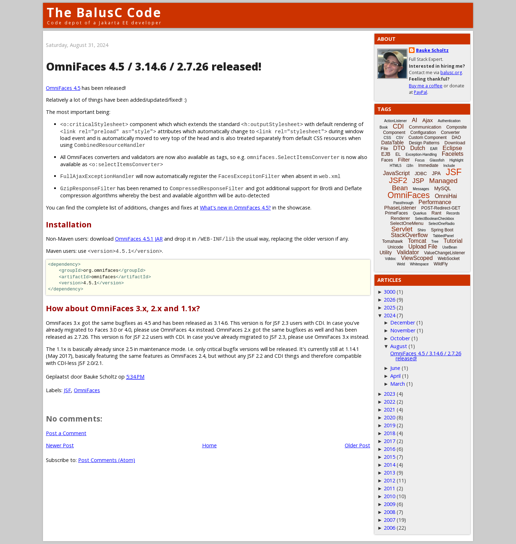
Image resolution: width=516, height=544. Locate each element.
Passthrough (403, 203)
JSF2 (398, 180)
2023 (389, 393)
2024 (389, 315)
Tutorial (453, 241)
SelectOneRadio (442, 224)
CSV (399, 138)
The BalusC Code (104, 12)
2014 (389, 464)
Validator (408, 252)
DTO (399, 148)
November (402, 330)
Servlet (401, 229)
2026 (389, 299)
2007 (389, 519)
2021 (389, 409)
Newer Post (60, 445)
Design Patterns (424, 142)
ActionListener (395, 121)
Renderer (400, 218)
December (402, 322)
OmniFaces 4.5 (63, 88)
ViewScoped (417, 258)
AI (414, 120)
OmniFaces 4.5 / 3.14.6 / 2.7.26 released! (425, 356)
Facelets (452, 154)
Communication (425, 127)
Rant (436, 213)
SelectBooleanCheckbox (434, 219)
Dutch (417, 148)
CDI (398, 126)
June (395, 368)
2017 (389, 441)
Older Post (357, 445)
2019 (389, 425)
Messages (421, 189)
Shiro (421, 230)
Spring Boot (442, 229)
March (397, 383)
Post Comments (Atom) (106, 460)
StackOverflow (409, 235)
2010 (389, 496)
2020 (389, 417)
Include (449, 166)
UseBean (449, 247)
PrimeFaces (396, 213)
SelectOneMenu (406, 223)
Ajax (427, 120)
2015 (389, 456)
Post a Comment (66, 433)
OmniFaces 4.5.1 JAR (139, 238)
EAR (434, 149)
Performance (435, 202)
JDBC (421, 173)
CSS (387, 138)
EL (398, 154)
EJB (386, 154)
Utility (385, 252)
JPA (436, 173)
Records (453, 213)
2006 (389, 527)
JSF (67, 390)
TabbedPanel (443, 236)
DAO (456, 137)
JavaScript (396, 173)
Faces (387, 160)
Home (209, 445)
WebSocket (449, 258)
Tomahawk (392, 241)
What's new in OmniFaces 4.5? (235, 207)
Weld (401, 264)
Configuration (423, 132)
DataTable (392, 142)
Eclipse (452, 148)
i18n (409, 166)
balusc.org (451, 72)
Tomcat (417, 241)
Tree (434, 242)
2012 (389, 480)
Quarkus (419, 213)
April (395, 375)
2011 (389, 488)
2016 (389, 449)
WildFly (441, 263)
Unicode (395, 247)
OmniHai (446, 196)
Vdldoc (390, 259)
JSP (418, 180)
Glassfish (437, 160)
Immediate (428, 165)
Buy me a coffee (426, 86)
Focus (420, 160)
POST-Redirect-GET (440, 208)
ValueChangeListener (444, 252)
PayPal (420, 92)
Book (383, 127)
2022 (389, 401)
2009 (389, 504)
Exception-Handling (421, 155)
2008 (389, 512)
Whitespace (419, 264)
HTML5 (396, 166)
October (400, 338)
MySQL (442, 188)
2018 (389, 433)
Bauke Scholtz (432, 50)
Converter (450, 132)
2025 (389, 307)
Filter (404, 160)
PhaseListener (400, 208)
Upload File (422, 247)
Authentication (449, 121)
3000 (389, 291)
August (398, 346)
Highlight (456, 160)
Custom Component (427, 137)
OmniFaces (87, 390)
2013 (389, 472)
